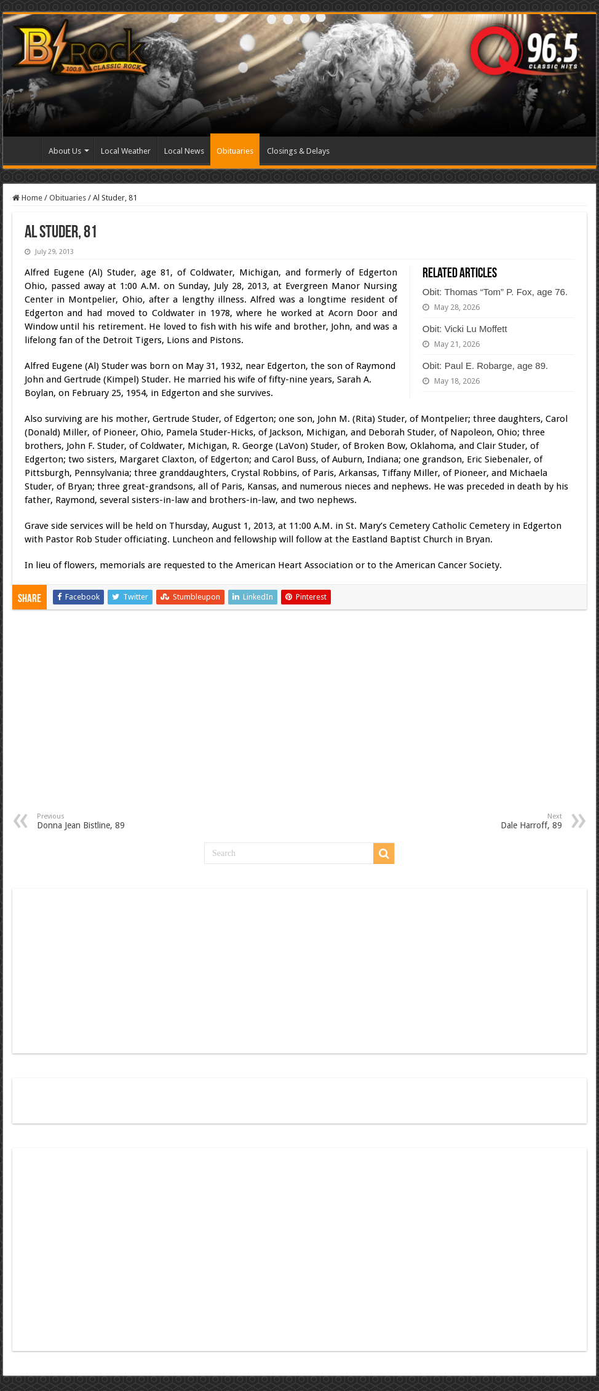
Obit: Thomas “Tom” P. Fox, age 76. (495, 292)
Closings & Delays (298, 151)
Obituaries (234, 151)
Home (25, 149)
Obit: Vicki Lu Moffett (464, 328)
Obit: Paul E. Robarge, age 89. (485, 365)
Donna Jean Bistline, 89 (100, 821)
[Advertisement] (299, 720)
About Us (65, 151)
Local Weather (126, 151)
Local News (184, 151)
